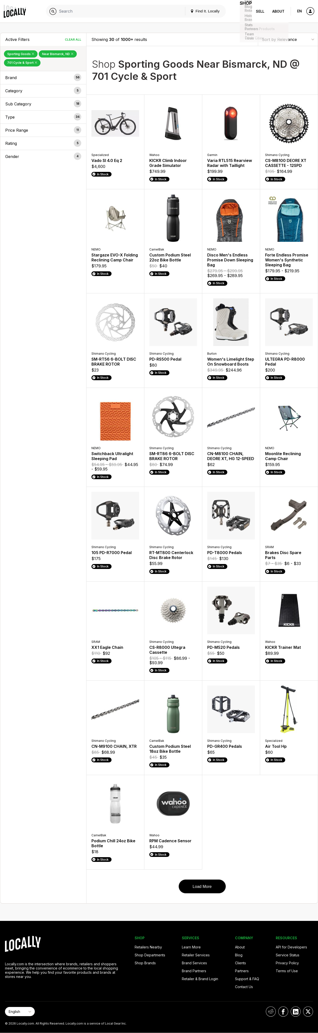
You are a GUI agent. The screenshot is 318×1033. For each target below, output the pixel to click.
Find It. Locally (199, 11)
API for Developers (291, 947)
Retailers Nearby (148, 947)
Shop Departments (150, 955)
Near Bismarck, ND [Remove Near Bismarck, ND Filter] (58, 54)
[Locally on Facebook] (283, 1011)
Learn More (191, 947)
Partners (242, 971)
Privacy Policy (287, 963)
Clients (240, 963)
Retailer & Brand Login (200, 979)
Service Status (287, 955)
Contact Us (244, 987)
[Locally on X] (308, 1011)
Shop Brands (145, 963)
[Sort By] (288, 39)
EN (299, 11)
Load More (202, 886)
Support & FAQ (247, 979)
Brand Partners (194, 971)
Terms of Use (287, 971)
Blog (238, 955)
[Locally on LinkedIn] (296, 1011)
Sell (260, 11)
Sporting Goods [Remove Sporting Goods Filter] (20, 54)
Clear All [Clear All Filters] (73, 39)
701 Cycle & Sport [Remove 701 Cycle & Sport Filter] (22, 62)
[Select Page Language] (20, 1011)
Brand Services (194, 963)
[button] (43, 77)
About (278, 11)
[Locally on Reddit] (271, 1011)
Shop (243, 11)
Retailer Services (196, 955)
